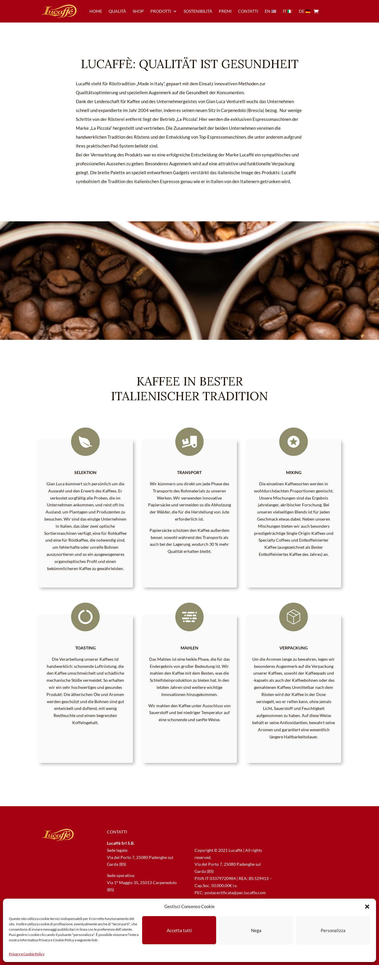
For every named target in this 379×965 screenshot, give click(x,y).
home (95, 11)
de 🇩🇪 (304, 11)
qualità (117, 11)
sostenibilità (198, 11)
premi (225, 11)
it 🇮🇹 (287, 11)
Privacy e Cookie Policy (26, 954)
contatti (248, 11)
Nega (256, 930)
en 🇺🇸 (270, 11)
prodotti (160, 11)
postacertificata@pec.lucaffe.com (235, 892)
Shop (138, 11)
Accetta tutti (179, 930)
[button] (367, 907)
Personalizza (333, 930)
